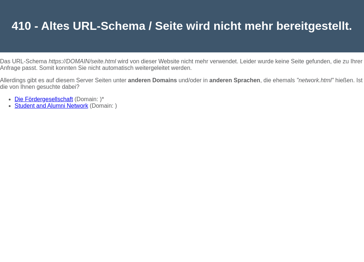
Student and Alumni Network (51, 106)
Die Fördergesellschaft (44, 99)
